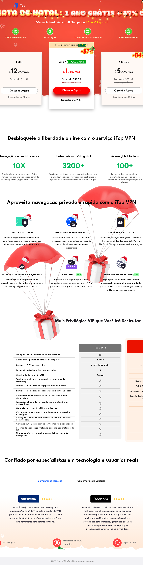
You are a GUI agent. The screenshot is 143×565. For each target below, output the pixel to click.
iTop (19, 6)
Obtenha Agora (19, 90)
